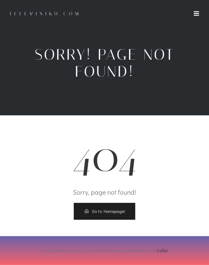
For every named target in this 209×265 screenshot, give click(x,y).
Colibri (162, 250)
